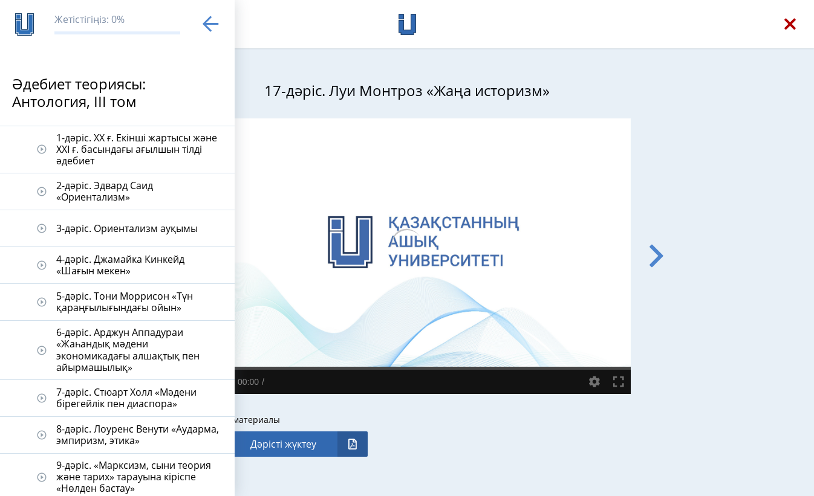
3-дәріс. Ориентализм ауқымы (127, 228)
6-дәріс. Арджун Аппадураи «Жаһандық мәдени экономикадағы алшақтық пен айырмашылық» (128, 350)
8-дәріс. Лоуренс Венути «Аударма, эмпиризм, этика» (137, 434)
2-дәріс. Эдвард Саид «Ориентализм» (104, 191)
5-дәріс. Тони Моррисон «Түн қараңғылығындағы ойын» (124, 301)
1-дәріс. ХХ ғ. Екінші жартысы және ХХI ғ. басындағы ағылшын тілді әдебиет (136, 149)
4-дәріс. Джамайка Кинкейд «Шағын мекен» (120, 265)
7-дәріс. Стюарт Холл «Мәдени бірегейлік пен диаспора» (126, 397)
